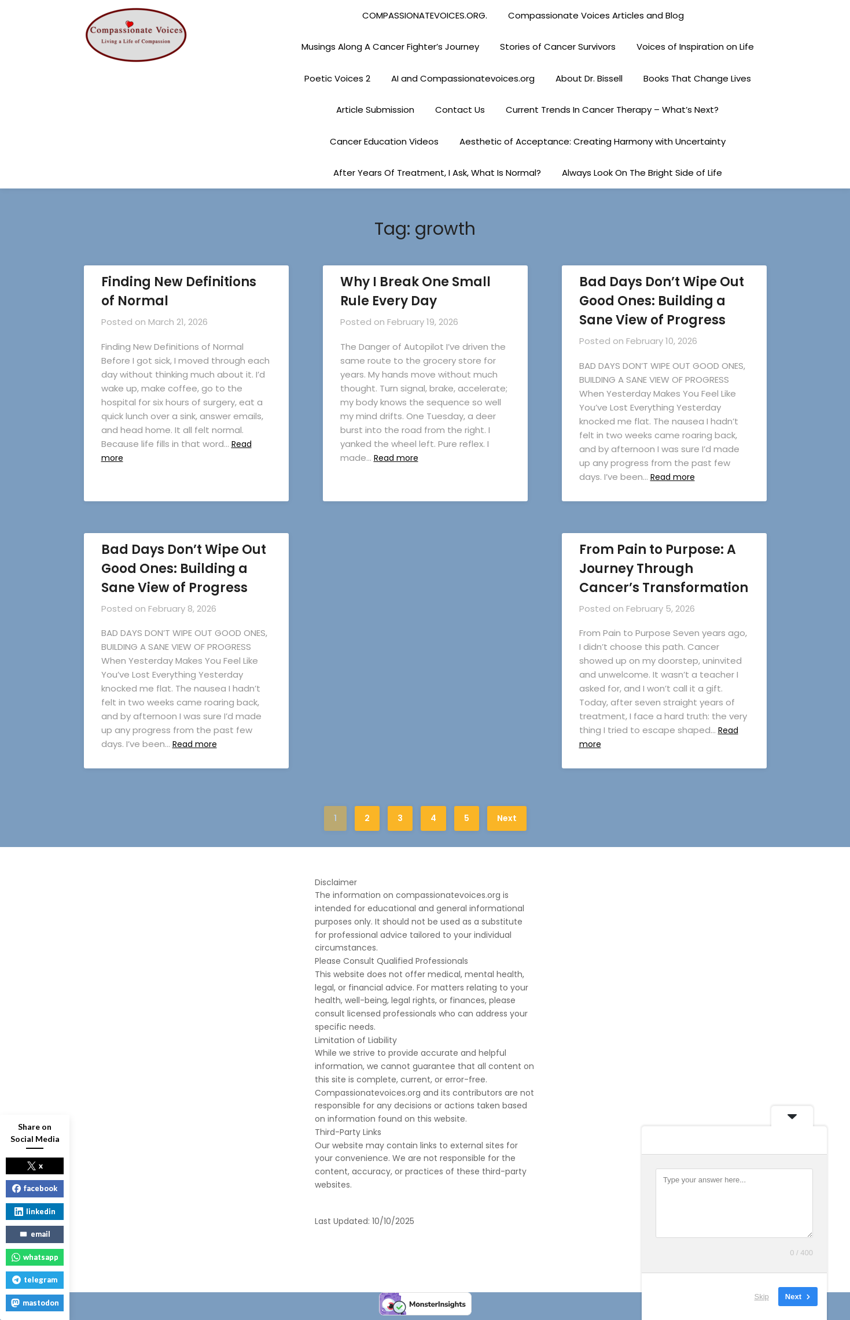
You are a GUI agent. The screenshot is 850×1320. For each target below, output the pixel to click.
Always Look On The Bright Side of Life (642, 173)
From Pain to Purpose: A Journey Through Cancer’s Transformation (663, 569)
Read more (399, 457)
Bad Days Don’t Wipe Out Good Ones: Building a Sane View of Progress (661, 301)
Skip (762, 1296)
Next (507, 818)
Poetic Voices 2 (337, 78)
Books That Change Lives (697, 78)
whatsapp (35, 1257)
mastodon (35, 1302)
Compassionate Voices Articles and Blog (596, 15)
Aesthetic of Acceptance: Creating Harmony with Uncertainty (592, 141)
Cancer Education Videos (384, 141)
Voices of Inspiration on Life (695, 46)
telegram (34, 1279)
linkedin (35, 1211)
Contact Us (460, 109)
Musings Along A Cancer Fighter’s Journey (390, 46)
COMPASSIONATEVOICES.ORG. (424, 15)
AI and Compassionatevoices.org (463, 78)
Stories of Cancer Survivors (558, 46)
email (34, 1233)
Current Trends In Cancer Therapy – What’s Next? (612, 109)
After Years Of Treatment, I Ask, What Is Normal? (437, 173)
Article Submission (375, 109)
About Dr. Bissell (589, 78)
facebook (34, 1188)
